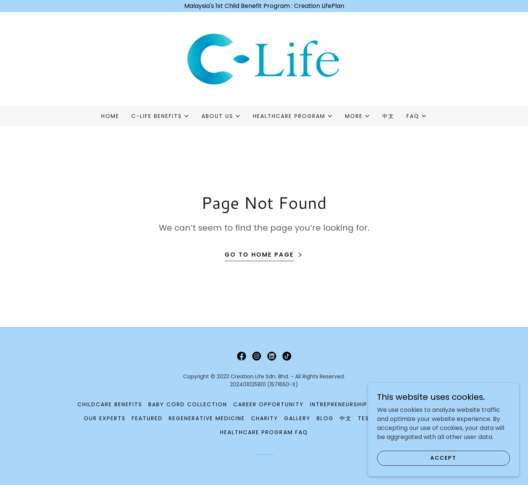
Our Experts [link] (105, 418)
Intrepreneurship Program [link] (355, 404)
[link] (264, 58)
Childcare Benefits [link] (109, 404)
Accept (443, 468)
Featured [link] (147, 418)
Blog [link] (325, 418)
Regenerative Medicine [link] (207, 418)
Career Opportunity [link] (268, 404)
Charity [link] (264, 418)
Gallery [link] (297, 418)
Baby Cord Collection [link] (187, 404)
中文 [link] (388, 116)
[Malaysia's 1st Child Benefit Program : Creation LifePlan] (264, 6)
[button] (160, 116)
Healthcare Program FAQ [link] (264, 432)
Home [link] (110, 116)
